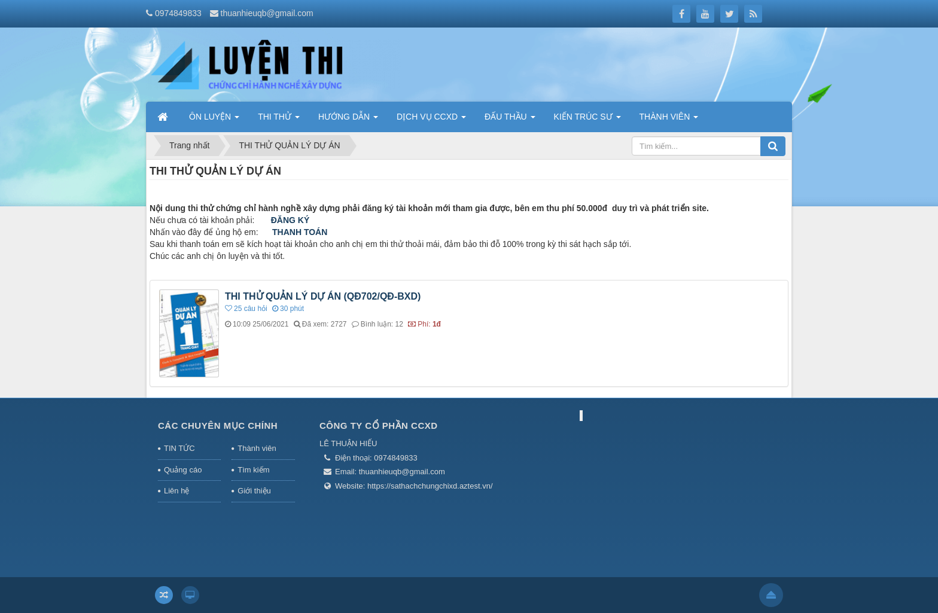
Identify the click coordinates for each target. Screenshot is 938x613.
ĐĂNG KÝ (290, 220)
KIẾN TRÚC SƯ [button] (587, 120)
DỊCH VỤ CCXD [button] (431, 120)
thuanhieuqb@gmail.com (267, 13)
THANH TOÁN (299, 232)
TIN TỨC (179, 448)
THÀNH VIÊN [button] (669, 120)
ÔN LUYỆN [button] (214, 120)
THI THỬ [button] (279, 120)
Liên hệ (176, 490)
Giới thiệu (253, 490)
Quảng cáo (183, 469)
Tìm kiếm (253, 469)
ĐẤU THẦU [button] (510, 120)
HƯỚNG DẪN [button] (348, 120)
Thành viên (256, 448)
